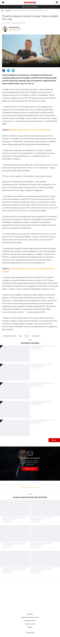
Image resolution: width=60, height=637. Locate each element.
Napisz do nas (29, 469)
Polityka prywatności (30, 620)
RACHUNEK (35, 336)
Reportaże (8, 10)
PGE (20, 336)
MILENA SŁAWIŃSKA (9, 336)
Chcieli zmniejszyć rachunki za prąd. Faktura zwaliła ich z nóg (30, 10)
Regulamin (30, 614)
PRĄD (27, 336)
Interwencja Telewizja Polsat (30, 487)
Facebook (3, 70)
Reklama (30, 627)
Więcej (53, 440)
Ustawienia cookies (30, 624)
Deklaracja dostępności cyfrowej (30, 617)
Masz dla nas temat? (31, 6)
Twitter (8, 70)
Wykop (13, 70)
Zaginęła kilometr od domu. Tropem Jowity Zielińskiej (30, 130)
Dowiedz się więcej (14, 30)
